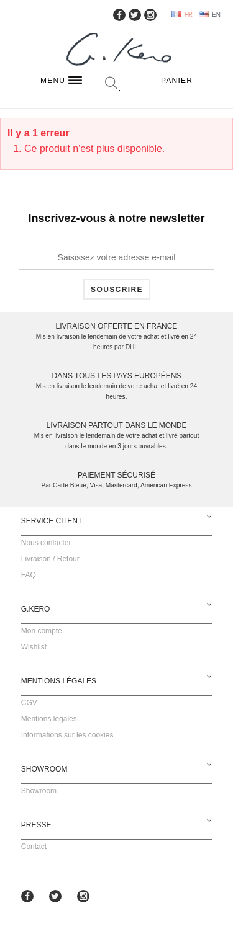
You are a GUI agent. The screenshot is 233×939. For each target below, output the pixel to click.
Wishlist (34, 647)
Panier (177, 80)
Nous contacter (46, 542)
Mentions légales (49, 718)
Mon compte (41, 630)
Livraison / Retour (50, 558)
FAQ (28, 575)
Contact (34, 846)
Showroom (39, 790)
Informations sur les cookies (67, 735)
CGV (29, 702)
